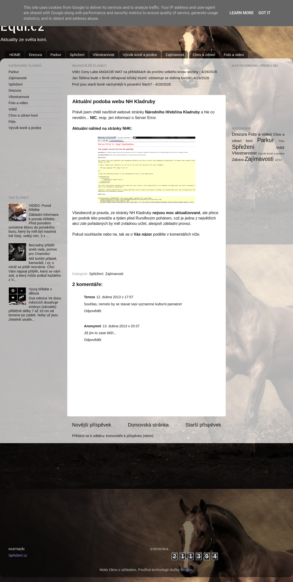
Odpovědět (92, 311)
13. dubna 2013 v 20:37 (121, 326)
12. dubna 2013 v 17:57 (114, 297)
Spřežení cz (18, 555)
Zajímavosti (174, 55)
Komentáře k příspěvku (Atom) (129, 436)
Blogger (186, 570)
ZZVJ (278, 159)
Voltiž (13, 109)
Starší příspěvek (203, 425)
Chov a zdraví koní (23, 115)
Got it (264, 13)
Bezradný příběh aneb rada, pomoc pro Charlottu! (43, 249)
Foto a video (234, 55)
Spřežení (77, 55)
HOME (15, 55)
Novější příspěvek (91, 425)
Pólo (12, 122)
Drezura (35, 55)
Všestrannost (103, 55)
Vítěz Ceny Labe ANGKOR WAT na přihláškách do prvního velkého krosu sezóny (135, 72)
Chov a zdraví (204, 55)
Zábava (238, 160)
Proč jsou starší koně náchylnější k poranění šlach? (112, 84)
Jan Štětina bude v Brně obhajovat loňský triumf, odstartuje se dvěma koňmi (131, 78)
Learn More (241, 13)
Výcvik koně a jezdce (140, 55)
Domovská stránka (148, 425)
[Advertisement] (33, 162)
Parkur (56, 55)
